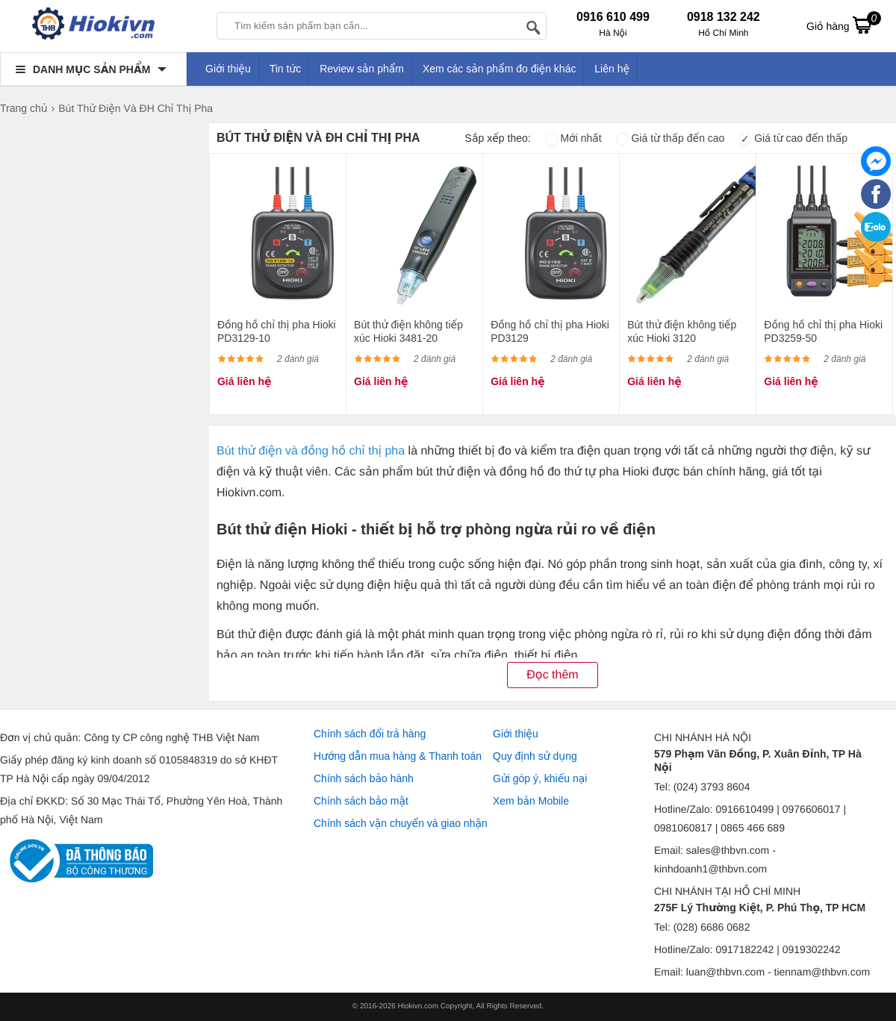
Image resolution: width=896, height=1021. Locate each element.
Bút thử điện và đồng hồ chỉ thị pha (311, 451)
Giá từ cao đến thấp (792, 138)
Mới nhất (573, 138)
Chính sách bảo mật (361, 801)
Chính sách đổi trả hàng (370, 734)
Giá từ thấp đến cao (670, 138)
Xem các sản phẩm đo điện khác (499, 69)
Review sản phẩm (362, 69)
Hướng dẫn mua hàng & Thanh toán (398, 756)
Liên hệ (611, 69)
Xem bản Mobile (531, 801)
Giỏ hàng (843, 24)
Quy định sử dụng (535, 756)
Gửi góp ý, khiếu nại (540, 778)
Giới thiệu (228, 69)
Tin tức (286, 69)
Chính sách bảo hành (364, 778)
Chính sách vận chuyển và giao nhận (401, 823)
